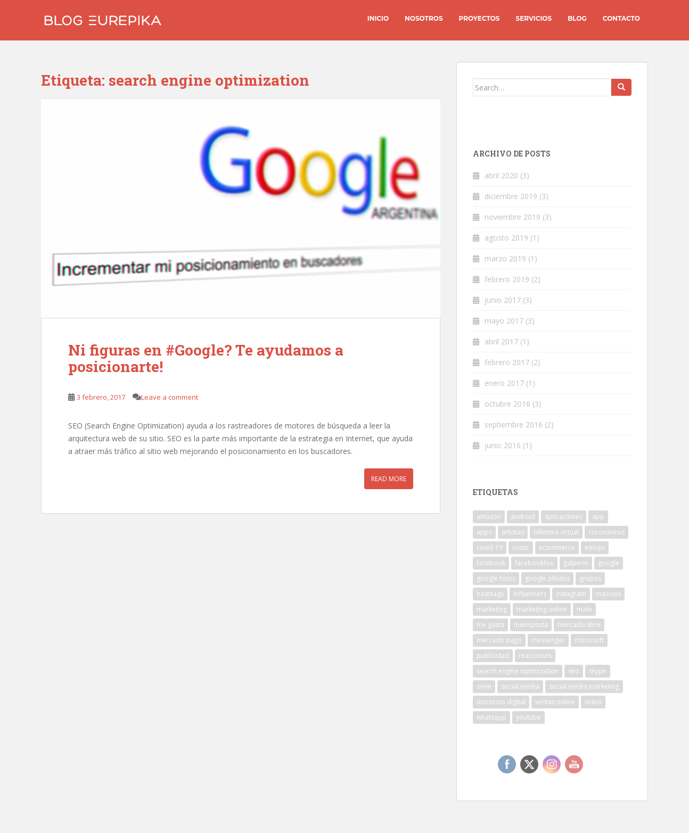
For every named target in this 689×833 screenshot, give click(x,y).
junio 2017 (503, 300)
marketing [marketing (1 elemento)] (492, 609)
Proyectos (479, 18)
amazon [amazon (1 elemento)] (489, 516)
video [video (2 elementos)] (593, 701)
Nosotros (424, 18)
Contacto (621, 18)
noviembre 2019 (512, 217)
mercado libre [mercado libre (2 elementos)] (579, 624)
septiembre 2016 (514, 424)
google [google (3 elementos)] (608, 562)
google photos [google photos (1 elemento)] (547, 578)
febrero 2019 (507, 279)
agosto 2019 (506, 238)
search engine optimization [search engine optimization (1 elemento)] (518, 670)
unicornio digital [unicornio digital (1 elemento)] (501, 701)
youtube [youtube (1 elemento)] (528, 717)
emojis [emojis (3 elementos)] (595, 547)
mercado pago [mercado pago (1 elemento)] (499, 640)
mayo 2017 (504, 321)
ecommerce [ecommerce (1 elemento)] (557, 547)
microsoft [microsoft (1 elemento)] (589, 640)
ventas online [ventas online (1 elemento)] (555, 701)
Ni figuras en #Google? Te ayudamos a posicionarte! (205, 358)
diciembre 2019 (511, 196)
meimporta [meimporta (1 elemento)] (531, 624)
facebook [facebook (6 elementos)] (491, 562)
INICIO (378, 18)
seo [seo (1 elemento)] (573, 670)
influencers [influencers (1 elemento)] (529, 593)
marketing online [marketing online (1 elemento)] (541, 609)
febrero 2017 (507, 362)
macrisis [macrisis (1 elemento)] (608, 593)
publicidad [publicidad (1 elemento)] (493, 655)
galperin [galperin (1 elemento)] (575, 562)
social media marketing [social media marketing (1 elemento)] (584, 686)
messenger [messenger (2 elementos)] (548, 640)
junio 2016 (503, 445)
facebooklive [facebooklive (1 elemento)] (534, 562)
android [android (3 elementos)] (523, 516)
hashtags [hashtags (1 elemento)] (490, 593)
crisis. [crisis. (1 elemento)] (520, 547)
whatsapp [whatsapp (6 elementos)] (491, 717)
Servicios (534, 18)
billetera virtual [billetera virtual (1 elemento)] (556, 532)
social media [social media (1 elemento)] (520, 686)
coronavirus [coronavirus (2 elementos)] (606, 532)
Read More (388, 478)
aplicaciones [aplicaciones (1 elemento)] (564, 516)
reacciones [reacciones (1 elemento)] (535, 655)
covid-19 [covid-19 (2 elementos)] (490, 547)
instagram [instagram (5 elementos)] (571, 593)
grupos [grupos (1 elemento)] (590, 578)
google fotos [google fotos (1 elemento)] (496, 578)
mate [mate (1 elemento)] (584, 609)
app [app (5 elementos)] (598, 516)
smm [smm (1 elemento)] (484, 686)
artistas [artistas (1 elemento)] (513, 532)
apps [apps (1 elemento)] (484, 532)
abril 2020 (501, 175)
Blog (577, 18)
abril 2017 (501, 341)
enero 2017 (504, 383)
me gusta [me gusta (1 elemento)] (490, 624)
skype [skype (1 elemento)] (597, 670)
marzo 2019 (505, 258)
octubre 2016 (507, 404)
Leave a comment (169, 397)
